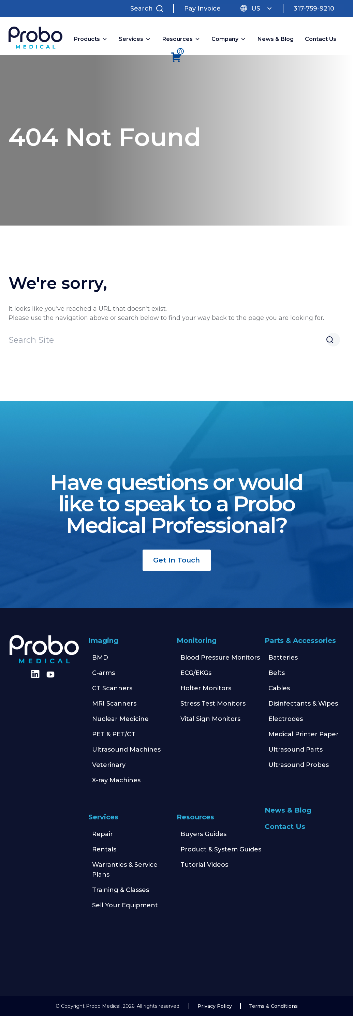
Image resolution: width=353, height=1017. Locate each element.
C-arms (103, 674)
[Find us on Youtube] (50, 676)
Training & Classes (120, 891)
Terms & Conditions (273, 1007)
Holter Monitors (205, 689)
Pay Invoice (202, 8)
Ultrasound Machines (126, 750)
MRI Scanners (114, 704)
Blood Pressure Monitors (220, 658)
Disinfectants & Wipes (303, 704)
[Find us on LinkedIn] (34, 677)
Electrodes (285, 720)
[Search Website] (333, 341)
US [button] (262, 9)
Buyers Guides (203, 835)
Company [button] (228, 40)
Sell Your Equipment (125, 906)
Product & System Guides (220, 850)
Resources (195, 818)
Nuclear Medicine (120, 720)
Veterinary (109, 766)
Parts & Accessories (300, 641)
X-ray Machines (116, 781)
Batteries (283, 658)
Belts (276, 674)
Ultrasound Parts (295, 750)
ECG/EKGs (195, 674)
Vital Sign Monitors (210, 720)
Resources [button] (181, 40)
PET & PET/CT (113, 735)
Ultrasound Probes (298, 766)
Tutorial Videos (204, 865)
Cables (279, 689)
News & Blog (276, 39)
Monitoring (197, 641)
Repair (102, 835)
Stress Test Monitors (213, 704)
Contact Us (320, 39)
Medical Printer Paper (303, 735)
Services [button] (135, 40)
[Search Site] (148, 8)
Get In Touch (176, 561)
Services (103, 818)
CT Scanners (112, 689)
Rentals (104, 850)
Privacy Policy (214, 1007)
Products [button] (90, 40)
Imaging (103, 641)
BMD (100, 658)
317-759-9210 (314, 8)
